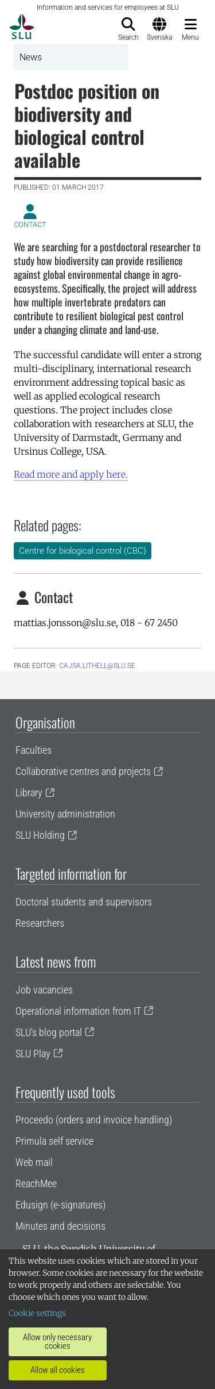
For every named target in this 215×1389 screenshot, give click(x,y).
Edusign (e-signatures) (60, 1205)
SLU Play (32, 1053)
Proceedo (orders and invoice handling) (93, 1120)
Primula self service (54, 1141)
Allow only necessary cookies (57, 1341)
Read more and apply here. (71, 474)
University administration (65, 814)
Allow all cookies (57, 1370)
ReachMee (36, 1183)
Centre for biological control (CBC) (82, 551)
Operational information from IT (78, 1011)
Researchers (39, 923)
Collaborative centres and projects (83, 771)
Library (28, 792)
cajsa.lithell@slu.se (97, 666)
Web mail (34, 1162)
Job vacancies (44, 990)
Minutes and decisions (60, 1226)
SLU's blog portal (48, 1032)
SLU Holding (40, 835)
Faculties (33, 750)
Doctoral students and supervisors (83, 902)
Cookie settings (37, 1313)
